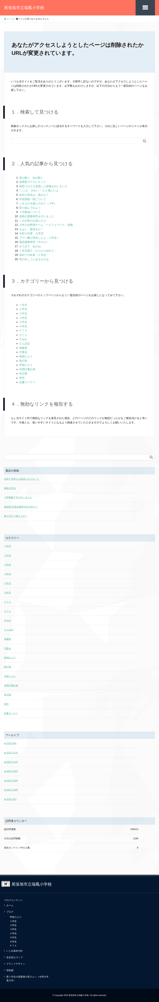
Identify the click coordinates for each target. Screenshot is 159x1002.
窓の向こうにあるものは (34, 259)
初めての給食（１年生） (34, 254)
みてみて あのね (30, 246)
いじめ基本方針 (14, 950)
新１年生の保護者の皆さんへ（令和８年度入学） (27, 978)
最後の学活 (10, 488)
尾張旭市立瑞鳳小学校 (24, 7)
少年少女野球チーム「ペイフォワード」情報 (46, 224)
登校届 (9, 970)
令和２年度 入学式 (31, 233)
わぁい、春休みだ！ (31, 229)
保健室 (23, 347)
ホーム (9, 905)
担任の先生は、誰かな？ (34, 194)
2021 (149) (11, 789)
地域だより (26, 356)
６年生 (23, 326)
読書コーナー (27, 382)
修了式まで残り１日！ (15, 516)
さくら (23, 334)
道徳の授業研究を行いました (36, 216)
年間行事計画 (27, 369)
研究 (22, 377)
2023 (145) (11, 771)
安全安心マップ (14, 957)
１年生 (23, 304)
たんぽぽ (24, 343)
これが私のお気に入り (32, 220)
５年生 (23, 322)
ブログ (9, 911)
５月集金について (30, 212)
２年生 (23, 309)
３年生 (23, 313)
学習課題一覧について (32, 199)
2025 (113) (11, 752)
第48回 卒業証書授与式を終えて (21, 506)
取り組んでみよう (30, 207)
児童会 (23, 352)
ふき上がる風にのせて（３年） (38, 203)
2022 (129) (11, 780)
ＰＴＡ (23, 330)
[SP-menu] (145, 7)
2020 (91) (10, 799)
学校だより (26, 365)
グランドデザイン (15, 963)
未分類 (23, 373)
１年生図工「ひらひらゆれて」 (38, 250)
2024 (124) (11, 762)
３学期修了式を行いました (18, 497)
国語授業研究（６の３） (34, 242)
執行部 (23, 360)
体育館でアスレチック (32, 182)
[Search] (76, 141)
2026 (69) (10, 743)
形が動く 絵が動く (31, 177)
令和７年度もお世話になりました (21, 479)
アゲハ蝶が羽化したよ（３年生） (39, 237)
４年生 (23, 317)
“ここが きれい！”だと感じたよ (39, 190)
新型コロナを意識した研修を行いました (43, 186)
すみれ (23, 339)
